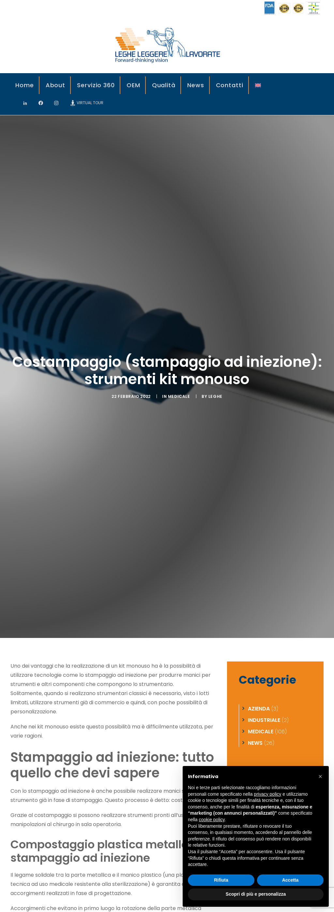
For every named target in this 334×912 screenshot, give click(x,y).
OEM (133, 85)
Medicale (179, 373)
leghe (215, 373)
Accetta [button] (290, 880)
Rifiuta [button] (221, 880)
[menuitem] (24, 85)
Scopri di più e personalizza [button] (256, 894)
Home (24, 85)
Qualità (163, 85)
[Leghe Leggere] (167, 44)
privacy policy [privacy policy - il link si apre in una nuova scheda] (267, 794)
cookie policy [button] (211, 819)
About (56, 85)
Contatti (229, 85)
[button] (320, 776)
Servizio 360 (96, 85)
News (195, 85)
